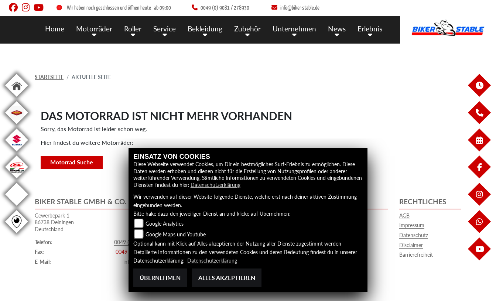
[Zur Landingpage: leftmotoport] (16, 125)
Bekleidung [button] (205, 28)
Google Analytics (165, 223)
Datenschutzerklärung (215, 185)
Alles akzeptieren (226, 277)
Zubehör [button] (247, 28)
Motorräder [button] (94, 28)
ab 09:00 (162, 8)
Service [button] (164, 28)
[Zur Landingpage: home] (16, 98)
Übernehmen (160, 277)
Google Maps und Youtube (176, 234)
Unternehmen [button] (294, 28)
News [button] (337, 28)
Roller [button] (132, 28)
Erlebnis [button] (370, 28)
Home (54, 28)
